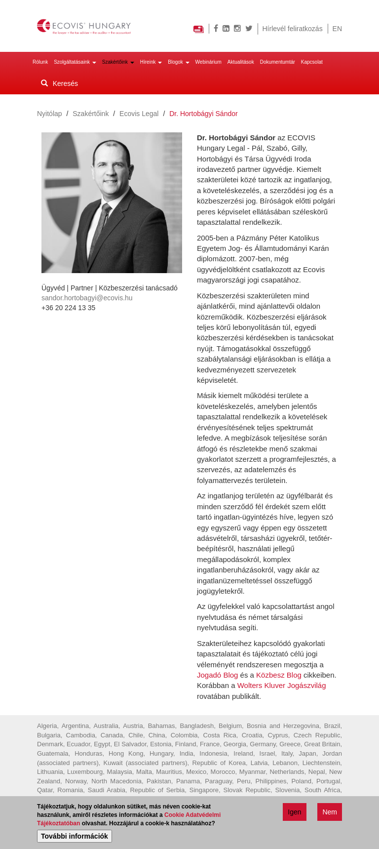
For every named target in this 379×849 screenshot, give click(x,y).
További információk (74, 838)
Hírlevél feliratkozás (293, 29)
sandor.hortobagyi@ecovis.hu (87, 298)
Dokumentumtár (277, 62)
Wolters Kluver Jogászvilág (281, 685)
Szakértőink (118, 62)
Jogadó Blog (217, 675)
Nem (329, 813)
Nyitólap (49, 114)
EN (337, 29)
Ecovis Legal (138, 114)
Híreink (151, 62)
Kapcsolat (312, 62)
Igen (294, 813)
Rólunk (40, 62)
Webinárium (208, 62)
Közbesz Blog (279, 675)
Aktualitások (240, 62)
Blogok (178, 62)
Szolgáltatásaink (75, 62)
